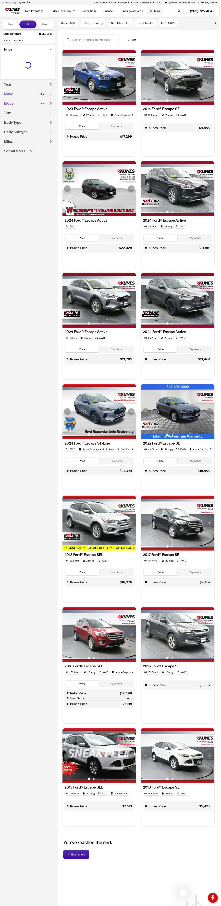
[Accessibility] (9, 3)
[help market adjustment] (67, 699)
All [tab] (27, 24)
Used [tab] (45, 24)
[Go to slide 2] (94, 102)
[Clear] (42, 100)
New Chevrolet (120, 24)
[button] (68, 78)
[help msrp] (67, 694)
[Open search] (179, 11)
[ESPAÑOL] (24, 3)
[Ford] (7, 40)
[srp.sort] (132, 41)
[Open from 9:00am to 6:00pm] (179, 3)
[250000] (43, 78)
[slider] (8, 61)
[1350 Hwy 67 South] (207, 3)
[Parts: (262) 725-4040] (128, 3)
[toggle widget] (213, 898)
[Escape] (19, 40)
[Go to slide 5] (109, 102)
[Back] (45, 34)
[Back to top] (76, 856)
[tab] (82, 128)
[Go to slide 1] (89, 102)
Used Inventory (93, 24)
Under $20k (68, 24)
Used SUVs (168, 24)
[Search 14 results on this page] (90, 41)
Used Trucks (145, 24)
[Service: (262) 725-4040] (105, 3)
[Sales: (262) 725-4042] (150, 3)
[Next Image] (131, 78)
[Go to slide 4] (104, 102)
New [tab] (10, 24)
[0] (10, 78)
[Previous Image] (67, 78)
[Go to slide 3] (99, 102)
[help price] (67, 138)
